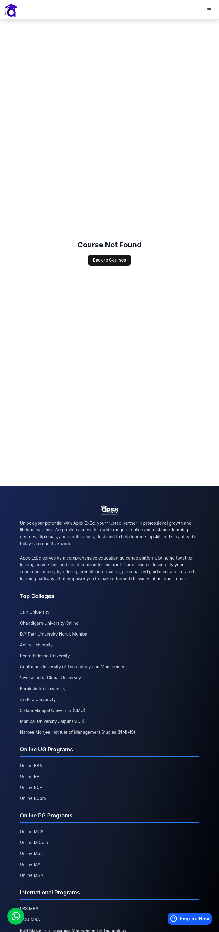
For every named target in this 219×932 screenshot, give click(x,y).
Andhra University (38, 699)
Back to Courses (109, 259)
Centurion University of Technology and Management (73, 666)
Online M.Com (34, 842)
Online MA (30, 864)
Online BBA (31, 765)
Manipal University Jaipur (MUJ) (52, 721)
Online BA (30, 776)
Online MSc (31, 853)
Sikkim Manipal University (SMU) (52, 710)
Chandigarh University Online (49, 623)
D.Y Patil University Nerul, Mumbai (54, 633)
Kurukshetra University (43, 688)
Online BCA (31, 787)
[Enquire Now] (190, 919)
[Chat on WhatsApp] (15, 916)
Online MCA (32, 831)
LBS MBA (29, 908)
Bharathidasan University (45, 655)
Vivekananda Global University (50, 677)
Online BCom (33, 798)
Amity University (36, 644)
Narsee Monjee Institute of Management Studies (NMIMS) (77, 732)
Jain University (35, 612)
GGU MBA (30, 919)
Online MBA (32, 875)
